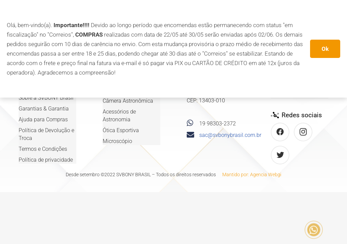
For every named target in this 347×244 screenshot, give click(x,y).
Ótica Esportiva (121, 130)
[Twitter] (280, 155)
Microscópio (117, 141)
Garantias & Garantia (44, 108)
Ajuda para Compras (43, 119)
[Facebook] (280, 132)
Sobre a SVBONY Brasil (46, 98)
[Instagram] (303, 132)
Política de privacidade (46, 160)
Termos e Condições (43, 149)
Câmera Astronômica (128, 101)
